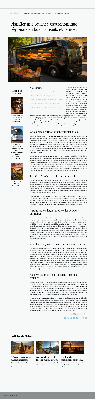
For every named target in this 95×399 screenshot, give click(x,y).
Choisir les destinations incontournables (43, 92)
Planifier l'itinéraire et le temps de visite (43, 96)
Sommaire (37, 87)
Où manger (17, 13)
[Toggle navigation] (5, 4)
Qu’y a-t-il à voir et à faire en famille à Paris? (47, 358)
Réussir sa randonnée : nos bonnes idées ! (21, 358)
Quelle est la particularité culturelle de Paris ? (71, 360)
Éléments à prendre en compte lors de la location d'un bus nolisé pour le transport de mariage (17, 151)
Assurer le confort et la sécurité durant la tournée (46, 107)
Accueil (10, 13)
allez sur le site (82, 267)
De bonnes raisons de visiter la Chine (17, 183)
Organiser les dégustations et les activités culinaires (47, 100)
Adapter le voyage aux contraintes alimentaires (45, 103)
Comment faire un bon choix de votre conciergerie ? (17, 119)
